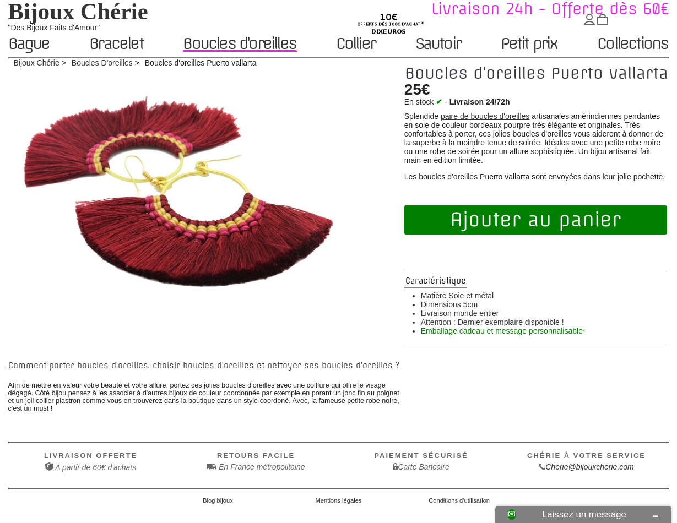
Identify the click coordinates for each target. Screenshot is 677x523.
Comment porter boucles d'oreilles (78, 366)
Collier (355, 44)
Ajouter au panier (535, 219)
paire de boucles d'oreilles (485, 116)
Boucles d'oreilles (239, 44)
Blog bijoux (218, 500)
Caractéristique (435, 281)
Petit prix (529, 44)
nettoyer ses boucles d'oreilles (330, 366)
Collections (632, 44)
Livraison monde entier (460, 313)
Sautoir (438, 44)
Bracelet (116, 44)
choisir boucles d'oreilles (203, 366)
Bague (29, 44)
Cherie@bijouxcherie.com (589, 466)
